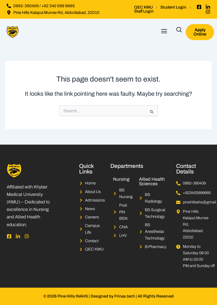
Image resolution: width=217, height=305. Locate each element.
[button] (164, 32)
